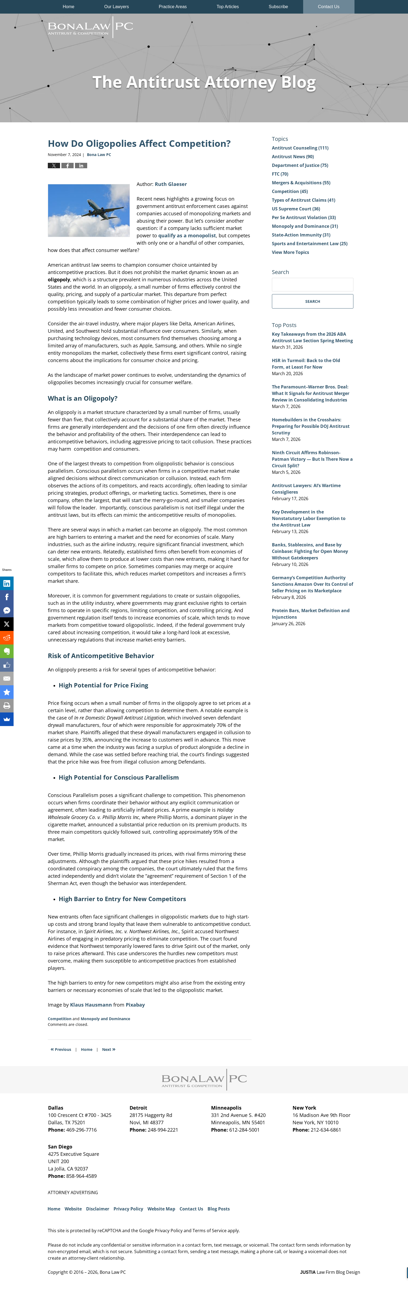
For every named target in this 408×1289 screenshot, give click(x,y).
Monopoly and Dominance (105, 1018)
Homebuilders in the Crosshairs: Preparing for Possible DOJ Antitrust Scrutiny (311, 426)
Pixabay (135, 1004)
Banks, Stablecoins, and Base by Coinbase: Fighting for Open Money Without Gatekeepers (310, 551)
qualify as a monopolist (187, 235)
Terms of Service (210, 1231)
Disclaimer (97, 1209)
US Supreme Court (296, 209)
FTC (280, 174)
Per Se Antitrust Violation (304, 217)
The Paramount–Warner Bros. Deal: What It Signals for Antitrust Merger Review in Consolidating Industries (310, 393)
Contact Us (329, 6)
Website (73, 1209)
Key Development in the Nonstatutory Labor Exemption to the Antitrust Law (309, 518)
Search (312, 301)
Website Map (161, 1209)
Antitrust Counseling (300, 148)
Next (108, 1049)
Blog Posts (219, 1209)
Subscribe (278, 6)
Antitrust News (293, 157)
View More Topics (290, 252)
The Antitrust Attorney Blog (90, 27)
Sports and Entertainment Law (309, 244)
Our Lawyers (116, 6)
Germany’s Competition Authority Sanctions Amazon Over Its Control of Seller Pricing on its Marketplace (312, 584)
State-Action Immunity (301, 235)
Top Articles (228, 6)
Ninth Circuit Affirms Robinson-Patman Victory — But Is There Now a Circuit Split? (312, 459)
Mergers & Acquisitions (301, 183)
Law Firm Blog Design (330, 1272)
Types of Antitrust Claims (303, 200)
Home (68, 6)
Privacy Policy (128, 1209)
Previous (61, 1049)
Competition (59, 1018)
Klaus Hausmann (91, 1004)
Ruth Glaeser (171, 184)
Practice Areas (173, 6)
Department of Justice (300, 165)
